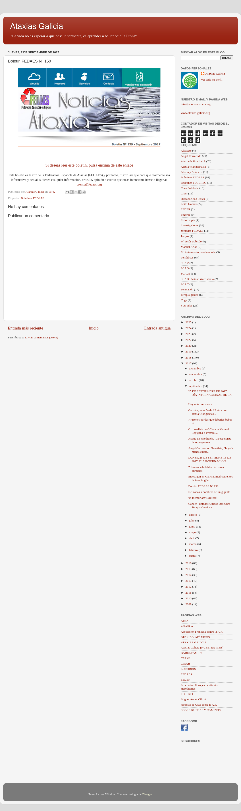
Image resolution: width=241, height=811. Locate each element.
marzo (193, 544)
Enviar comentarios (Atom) (41, 337)
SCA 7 (185, 284)
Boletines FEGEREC (193, 182)
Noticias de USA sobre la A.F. (199, 704)
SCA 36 (185, 273)
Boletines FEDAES (32, 198)
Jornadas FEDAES (192, 230)
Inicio (94, 328)
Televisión (187, 289)
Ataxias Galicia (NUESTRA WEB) (202, 647)
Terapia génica (189, 294)
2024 (188, 328)
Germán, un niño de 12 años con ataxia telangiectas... (207, 412)
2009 (188, 604)
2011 (188, 592)
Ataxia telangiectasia (193, 166)
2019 (188, 351)
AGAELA (187, 626)
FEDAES (186, 674)
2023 (188, 334)
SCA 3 (185, 268)
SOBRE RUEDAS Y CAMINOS (201, 710)
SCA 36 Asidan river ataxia (197, 279)
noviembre (196, 374)
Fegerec (185, 214)
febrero (193, 550)
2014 (188, 575)
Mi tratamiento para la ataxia (198, 252)
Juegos (185, 236)
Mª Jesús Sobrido (191, 241)
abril (192, 538)
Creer (184, 193)
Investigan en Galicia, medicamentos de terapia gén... (210, 478)
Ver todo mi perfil (211, 79)
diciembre (195, 368)
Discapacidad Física (193, 198)
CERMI (185, 658)
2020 (188, 345)
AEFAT (185, 621)
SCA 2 (185, 263)
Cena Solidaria (190, 188)
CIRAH (185, 663)
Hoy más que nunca (200, 404)
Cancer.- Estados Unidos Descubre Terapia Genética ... (209, 505)
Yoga (184, 300)
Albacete (186, 150)
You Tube (186, 305)
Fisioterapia (188, 220)
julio (192, 520)
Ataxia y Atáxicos (191, 172)
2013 (188, 580)
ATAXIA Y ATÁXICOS (195, 637)
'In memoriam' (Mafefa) (202, 497)
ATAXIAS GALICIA (194, 642)
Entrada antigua (157, 328)
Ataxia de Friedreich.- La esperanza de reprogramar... (209, 440)
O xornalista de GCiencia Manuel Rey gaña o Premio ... (208, 430)
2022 (188, 340)
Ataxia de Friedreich (193, 161)
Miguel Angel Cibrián (194, 699)
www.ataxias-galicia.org (195, 113)
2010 (188, 598)
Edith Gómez (189, 204)
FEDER (185, 209)
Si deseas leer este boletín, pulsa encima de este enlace (89, 165)
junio (192, 526)
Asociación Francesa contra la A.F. (202, 631)
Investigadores (189, 225)
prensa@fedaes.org (89, 184)
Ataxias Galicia (36, 26)
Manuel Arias (189, 246)
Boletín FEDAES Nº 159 (203, 486)
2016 (188, 563)
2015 (188, 569)
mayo (192, 532)
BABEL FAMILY (191, 653)
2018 (188, 357)
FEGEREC (187, 694)
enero (192, 555)
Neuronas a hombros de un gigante (209, 492)
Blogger (147, 794)
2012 (188, 586)
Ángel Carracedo (191, 156)
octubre (194, 380)
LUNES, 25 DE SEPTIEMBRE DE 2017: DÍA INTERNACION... (209, 459)
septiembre (196, 386)
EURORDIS (188, 669)
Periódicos (187, 257)
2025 (188, 322)
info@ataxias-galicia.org (195, 104)
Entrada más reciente (25, 328)
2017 (188, 363)
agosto (193, 514)
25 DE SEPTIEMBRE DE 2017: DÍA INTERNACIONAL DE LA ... (209, 395)
